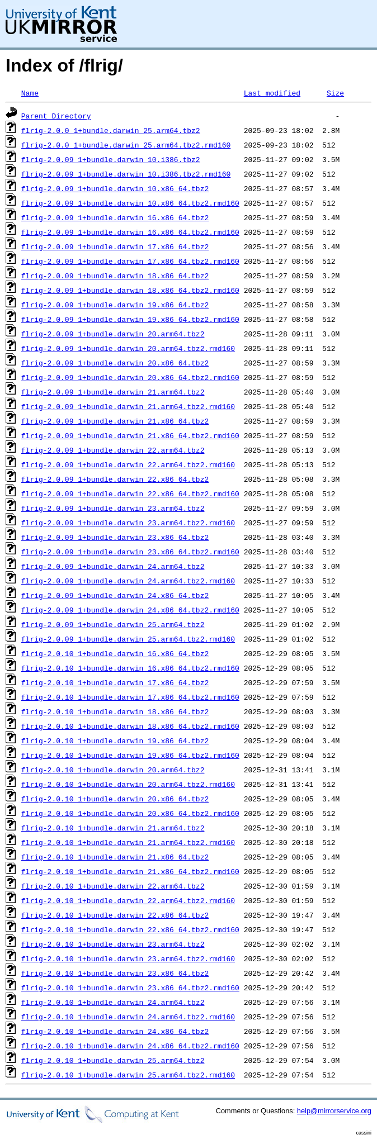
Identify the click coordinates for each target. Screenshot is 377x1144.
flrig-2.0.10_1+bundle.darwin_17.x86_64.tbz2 (115, 682)
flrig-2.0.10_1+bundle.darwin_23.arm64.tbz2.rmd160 (128, 958)
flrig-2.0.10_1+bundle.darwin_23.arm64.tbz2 (113, 944)
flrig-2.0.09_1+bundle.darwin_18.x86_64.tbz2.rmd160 (130, 290)
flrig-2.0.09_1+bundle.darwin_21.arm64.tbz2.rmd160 (128, 406)
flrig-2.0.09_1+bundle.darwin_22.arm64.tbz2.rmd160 (128, 464)
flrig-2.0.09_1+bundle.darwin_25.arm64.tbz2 (113, 624)
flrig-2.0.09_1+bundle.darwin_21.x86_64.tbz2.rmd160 (130, 435)
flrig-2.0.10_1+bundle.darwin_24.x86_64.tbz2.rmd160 (130, 1046)
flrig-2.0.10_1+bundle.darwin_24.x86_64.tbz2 (115, 1031)
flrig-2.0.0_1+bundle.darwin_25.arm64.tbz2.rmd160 (125, 145)
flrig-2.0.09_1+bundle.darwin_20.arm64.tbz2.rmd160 (128, 348)
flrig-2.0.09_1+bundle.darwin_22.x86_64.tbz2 (115, 479)
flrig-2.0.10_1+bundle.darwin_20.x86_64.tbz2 (115, 799)
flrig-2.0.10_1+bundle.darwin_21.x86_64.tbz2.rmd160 (130, 871)
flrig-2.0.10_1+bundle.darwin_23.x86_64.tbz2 (115, 973)
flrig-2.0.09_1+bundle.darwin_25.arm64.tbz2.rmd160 (128, 639)
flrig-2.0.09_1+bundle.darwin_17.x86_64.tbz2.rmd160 (130, 261)
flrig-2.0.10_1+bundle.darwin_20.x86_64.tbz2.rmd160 (130, 813)
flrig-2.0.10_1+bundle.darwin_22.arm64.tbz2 (113, 886)
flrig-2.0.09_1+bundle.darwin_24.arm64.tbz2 (113, 566)
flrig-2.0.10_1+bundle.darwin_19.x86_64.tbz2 (115, 740)
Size (335, 93)
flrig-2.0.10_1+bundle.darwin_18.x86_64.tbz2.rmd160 (130, 726)
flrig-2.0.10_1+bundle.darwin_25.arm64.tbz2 (113, 1060)
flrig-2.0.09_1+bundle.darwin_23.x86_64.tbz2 (115, 537)
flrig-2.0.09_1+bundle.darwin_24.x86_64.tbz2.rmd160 (130, 610)
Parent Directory (56, 116)
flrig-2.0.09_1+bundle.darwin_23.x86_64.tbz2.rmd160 (130, 552)
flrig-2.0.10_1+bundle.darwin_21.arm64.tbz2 (113, 828)
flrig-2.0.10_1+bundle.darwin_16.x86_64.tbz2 (115, 653)
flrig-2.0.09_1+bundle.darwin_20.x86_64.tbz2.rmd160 (130, 377)
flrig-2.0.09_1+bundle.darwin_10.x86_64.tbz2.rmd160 (130, 203)
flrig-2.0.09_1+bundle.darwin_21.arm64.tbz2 (113, 392)
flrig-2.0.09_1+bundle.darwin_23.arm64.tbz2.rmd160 (128, 523)
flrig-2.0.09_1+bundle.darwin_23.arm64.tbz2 (113, 508)
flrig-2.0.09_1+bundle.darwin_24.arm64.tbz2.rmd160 (128, 581)
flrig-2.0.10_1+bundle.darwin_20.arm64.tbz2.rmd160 (128, 784)
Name (30, 93)
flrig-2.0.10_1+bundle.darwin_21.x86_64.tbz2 (115, 857)
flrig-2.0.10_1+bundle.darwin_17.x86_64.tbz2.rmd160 (130, 697)
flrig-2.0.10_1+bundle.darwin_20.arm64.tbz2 (113, 770)
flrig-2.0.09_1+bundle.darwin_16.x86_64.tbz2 (115, 217)
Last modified (272, 93)
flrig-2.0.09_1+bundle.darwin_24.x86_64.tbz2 (115, 595)
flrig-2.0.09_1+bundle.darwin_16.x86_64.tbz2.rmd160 (130, 232)
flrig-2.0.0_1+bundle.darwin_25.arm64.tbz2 (110, 130)
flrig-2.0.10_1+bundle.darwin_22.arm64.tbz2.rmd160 (128, 900)
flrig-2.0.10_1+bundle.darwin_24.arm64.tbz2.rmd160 (128, 1017)
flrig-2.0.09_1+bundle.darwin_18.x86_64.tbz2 (115, 275)
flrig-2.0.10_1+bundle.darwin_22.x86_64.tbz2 (115, 915)
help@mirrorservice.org (334, 1111)
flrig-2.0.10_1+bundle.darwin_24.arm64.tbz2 (113, 1002)
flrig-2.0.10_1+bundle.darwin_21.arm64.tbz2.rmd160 (128, 842)
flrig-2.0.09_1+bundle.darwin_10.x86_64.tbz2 (115, 188)
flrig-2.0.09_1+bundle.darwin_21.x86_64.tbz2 (115, 421)
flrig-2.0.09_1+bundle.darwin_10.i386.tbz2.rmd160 (125, 174)
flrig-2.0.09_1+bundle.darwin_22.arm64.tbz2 (113, 450)
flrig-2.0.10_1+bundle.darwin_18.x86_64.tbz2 (115, 711)
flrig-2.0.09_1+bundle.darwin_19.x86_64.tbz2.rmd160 (130, 319)
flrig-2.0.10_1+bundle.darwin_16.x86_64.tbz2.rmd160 (130, 668)
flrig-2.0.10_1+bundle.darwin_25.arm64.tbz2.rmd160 (128, 1075)
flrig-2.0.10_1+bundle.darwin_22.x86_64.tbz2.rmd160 (130, 929)
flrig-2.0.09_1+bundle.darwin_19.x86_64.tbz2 (115, 305)
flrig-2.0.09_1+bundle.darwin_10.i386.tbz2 (110, 159)
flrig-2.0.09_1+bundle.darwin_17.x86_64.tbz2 (115, 246)
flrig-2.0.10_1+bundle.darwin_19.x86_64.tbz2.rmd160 (130, 755)
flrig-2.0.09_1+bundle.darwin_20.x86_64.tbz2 (115, 363)
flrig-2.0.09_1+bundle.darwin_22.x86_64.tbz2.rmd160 (130, 493)
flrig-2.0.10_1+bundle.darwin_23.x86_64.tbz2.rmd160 (130, 987)
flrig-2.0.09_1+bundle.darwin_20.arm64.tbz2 (113, 334)
